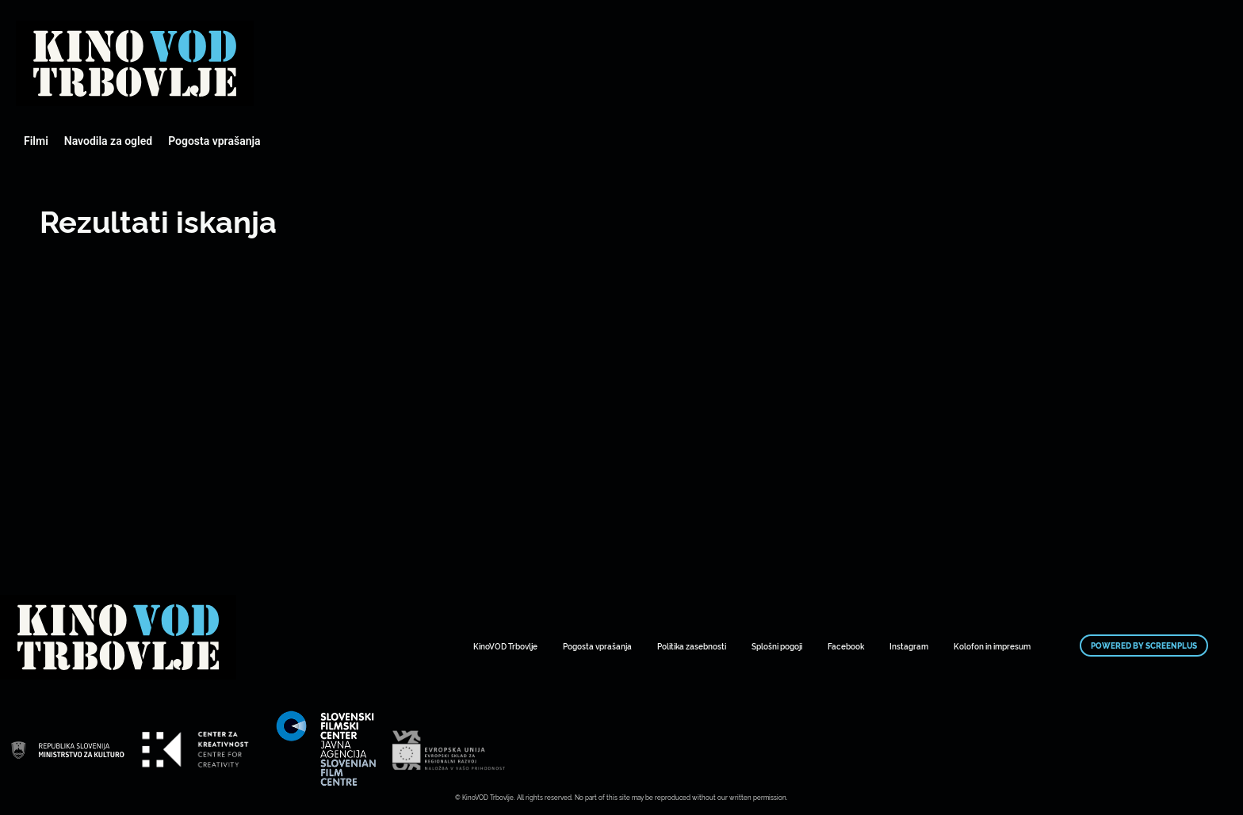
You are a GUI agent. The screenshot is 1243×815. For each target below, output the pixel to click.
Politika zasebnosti (691, 646)
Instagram (908, 646)
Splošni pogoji (777, 646)
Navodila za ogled (108, 141)
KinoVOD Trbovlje (505, 646)
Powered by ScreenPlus (1144, 645)
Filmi (36, 141)
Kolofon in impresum (992, 646)
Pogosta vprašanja (214, 141)
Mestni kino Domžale (135, 63)
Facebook (846, 646)
